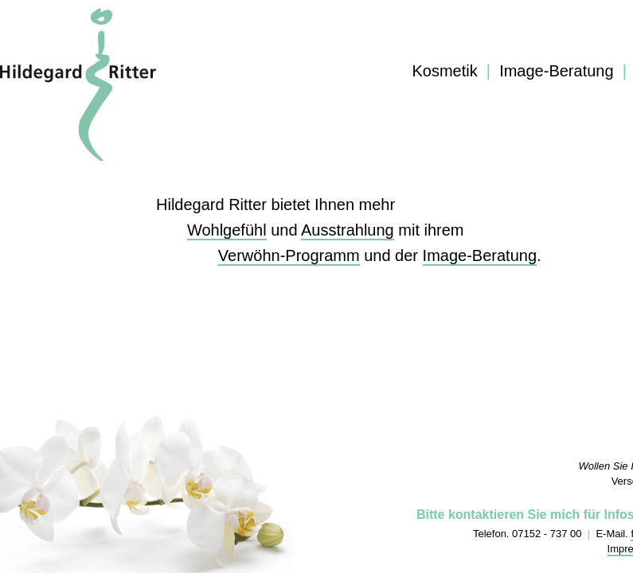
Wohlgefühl (227, 230)
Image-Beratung (557, 72)
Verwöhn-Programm (289, 255)
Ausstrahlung (347, 230)
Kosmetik (445, 72)
